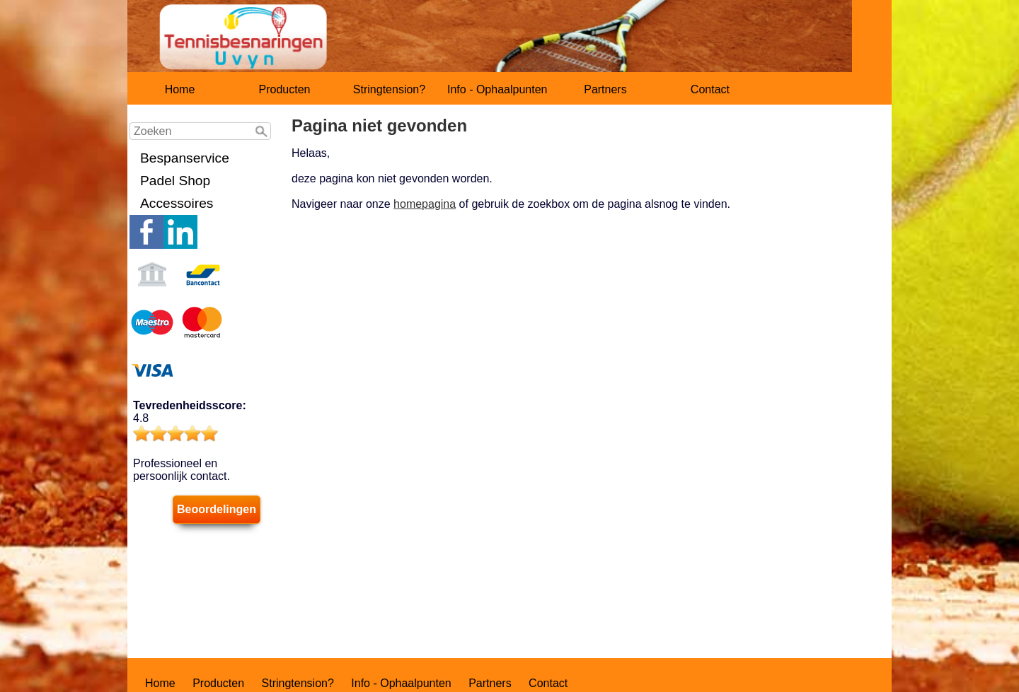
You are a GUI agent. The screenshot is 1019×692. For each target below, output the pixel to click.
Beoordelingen (216, 509)
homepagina (424, 204)
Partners (605, 89)
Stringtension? (389, 89)
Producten (285, 89)
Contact (710, 89)
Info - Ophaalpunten (497, 89)
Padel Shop (175, 180)
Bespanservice (184, 158)
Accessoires (176, 203)
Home (180, 89)
